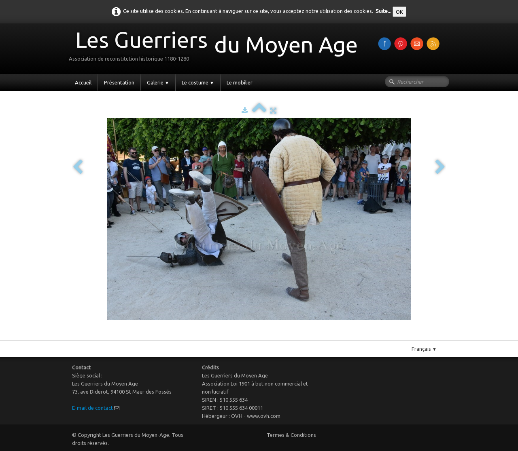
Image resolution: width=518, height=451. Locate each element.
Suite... (383, 11)
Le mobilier (240, 82)
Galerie (158, 82)
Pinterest (267, 337)
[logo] (216, 48)
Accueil (83, 82)
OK (399, 12)
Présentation (119, 82)
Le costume (198, 82)
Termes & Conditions (291, 435)
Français (424, 349)
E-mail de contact (92, 408)
